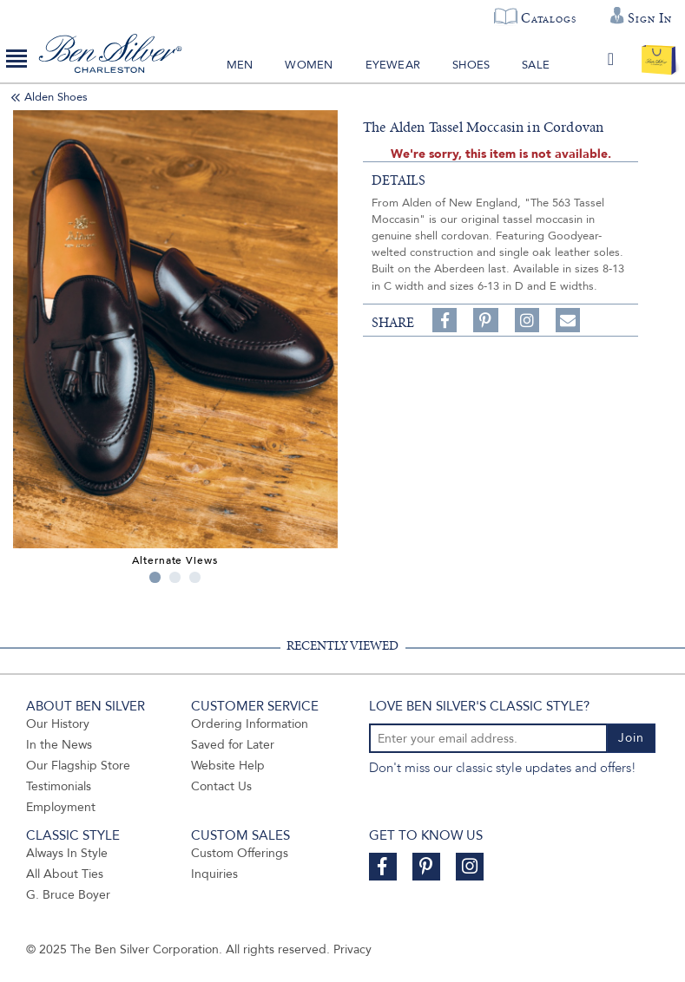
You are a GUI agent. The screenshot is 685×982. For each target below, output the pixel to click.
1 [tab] (155, 577)
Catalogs (548, 18)
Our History (57, 724)
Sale (536, 65)
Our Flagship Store (78, 765)
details (398, 180)
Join (631, 738)
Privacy (352, 949)
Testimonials (58, 786)
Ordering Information (249, 724)
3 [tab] (195, 577)
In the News (59, 744)
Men (240, 65)
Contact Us (221, 786)
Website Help (228, 765)
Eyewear (393, 65)
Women (309, 65)
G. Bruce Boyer (68, 895)
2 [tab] (175, 577)
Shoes (471, 65)
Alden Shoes (56, 97)
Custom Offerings (239, 853)
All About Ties (64, 874)
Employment (61, 807)
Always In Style (67, 853)
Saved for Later (232, 744)
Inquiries (214, 874)
